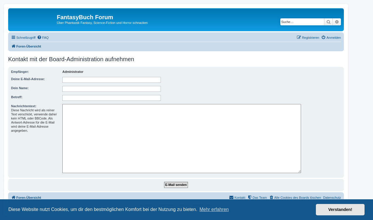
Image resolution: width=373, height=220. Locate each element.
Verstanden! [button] (340, 209)
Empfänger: (20, 71)
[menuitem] (43, 37)
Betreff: (16, 97)
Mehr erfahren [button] (214, 209)
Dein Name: (20, 88)
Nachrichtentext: (23, 106)
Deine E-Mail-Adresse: (28, 79)
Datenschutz (332, 197)
